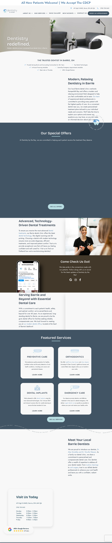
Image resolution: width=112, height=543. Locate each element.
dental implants (41, 399)
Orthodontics (75, 357)
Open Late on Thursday (46, 70)
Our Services (40, 13)
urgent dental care (70, 403)
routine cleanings (92, 465)
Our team (96, 96)
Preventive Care (37, 357)
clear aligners (85, 362)
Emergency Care (75, 393)
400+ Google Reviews (68, 70)
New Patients (69, 13)
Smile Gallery (55, 13)
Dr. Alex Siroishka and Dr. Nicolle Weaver (83, 451)
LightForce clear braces (72, 362)
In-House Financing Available (40, 67)
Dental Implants (37, 393)
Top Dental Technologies (81, 65)
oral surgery (74, 468)
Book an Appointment (98, 13)
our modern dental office (33, 324)
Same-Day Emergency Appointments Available (70, 67)
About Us (28, 13)
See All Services (55, 420)
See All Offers (56, 207)
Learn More (37, 375)
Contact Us (82, 13)
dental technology (25, 235)
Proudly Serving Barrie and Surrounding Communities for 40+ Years (45, 65)
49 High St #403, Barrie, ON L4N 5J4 (83, 8)
